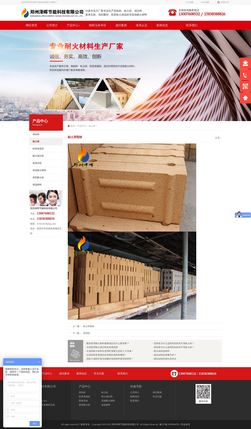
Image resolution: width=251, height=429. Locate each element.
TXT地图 (189, 2)
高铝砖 (36, 134)
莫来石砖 (37, 163)
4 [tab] (132, 115)
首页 (72, 126)
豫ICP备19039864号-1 (169, 424)
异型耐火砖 (38, 177)
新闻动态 (162, 25)
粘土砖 (92, 126)
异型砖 (86, 333)
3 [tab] (128, 115)
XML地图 (205, 2)
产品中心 (73, 25)
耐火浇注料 (38, 156)
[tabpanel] (125, 75)
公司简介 (52, 25)
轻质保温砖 (38, 148)
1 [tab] (118, 115)
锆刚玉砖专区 (97, 25)
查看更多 (25, 410)
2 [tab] (123, 115)
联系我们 (192, 25)
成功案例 (121, 25)
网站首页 (31, 25)
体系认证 (141, 25)
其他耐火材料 (39, 170)
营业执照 (185, 424)
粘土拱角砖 (88, 326)
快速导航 (136, 386)
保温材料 (37, 185)
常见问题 (99, 373)
